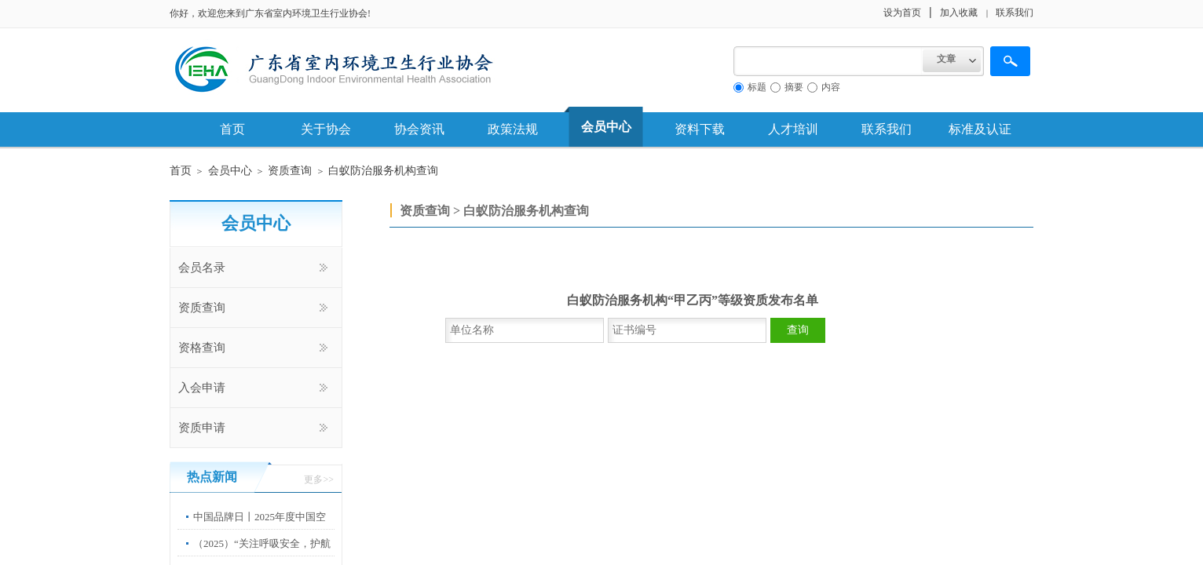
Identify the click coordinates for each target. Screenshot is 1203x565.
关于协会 (326, 129)
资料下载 (700, 129)
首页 (232, 129)
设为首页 (902, 12)
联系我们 (886, 129)
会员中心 (606, 126)
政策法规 (513, 129)
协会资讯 (419, 129)
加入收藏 (959, 12)
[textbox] (828, 61)
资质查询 (290, 171)
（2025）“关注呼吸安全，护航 (262, 543)
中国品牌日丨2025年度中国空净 (259, 528)
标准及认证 (980, 129)
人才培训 (793, 129)
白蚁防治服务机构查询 (383, 171)
